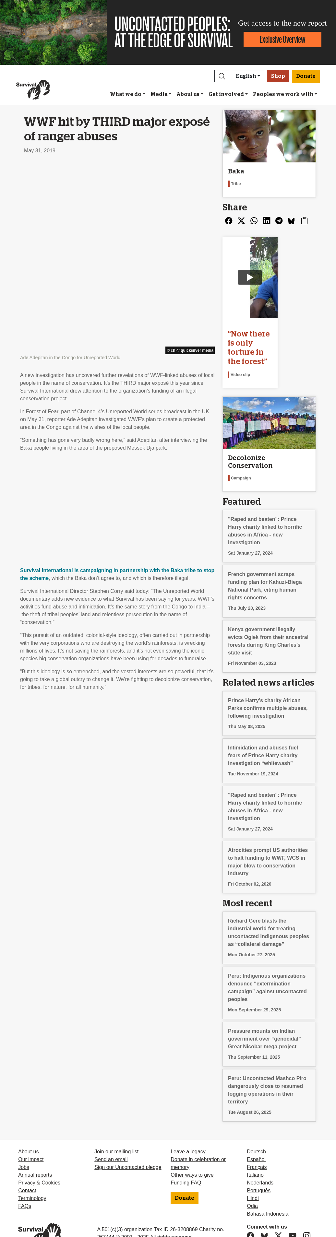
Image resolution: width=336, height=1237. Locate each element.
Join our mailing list (116, 1130)
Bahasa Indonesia (267, 1192)
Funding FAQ (186, 1161)
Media (158, 94)
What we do (125, 94)
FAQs (24, 1184)
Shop (278, 76)
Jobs (23, 1145)
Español (256, 1137)
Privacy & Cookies (39, 1161)
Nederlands (260, 1161)
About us (187, 94)
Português (258, 1169)
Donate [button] (306, 76)
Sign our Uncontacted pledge (127, 1145)
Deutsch (256, 1130)
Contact (27, 1169)
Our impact (30, 1137)
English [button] (246, 76)
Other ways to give (192, 1153)
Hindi (252, 1176)
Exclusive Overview (282, 39)
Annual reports (35, 1153)
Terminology (32, 1176)
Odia (252, 1184)
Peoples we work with (283, 94)
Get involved (226, 94)
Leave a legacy (188, 1130)
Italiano (255, 1153)
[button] (221, 76)
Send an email (110, 1137)
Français (257, 1145)
